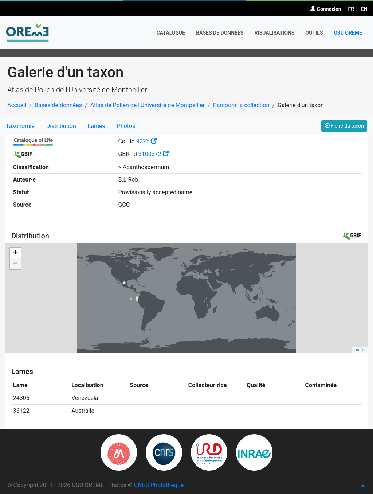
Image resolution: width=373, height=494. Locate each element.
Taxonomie (20, 125)
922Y (146, 141)
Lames (96, 125)
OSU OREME (348, 33)
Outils (314, 33)
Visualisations (274, 33)
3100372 (153, 154)
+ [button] (15, 253)
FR (351, 9)
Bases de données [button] (219, 33)
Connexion (325, 9)
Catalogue (171, 33)
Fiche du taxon (344, 126)
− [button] (15, 263)
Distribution (61, 125)
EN (364, 9)
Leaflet (360, 349)
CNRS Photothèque (159, 485)
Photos (126, 125)
